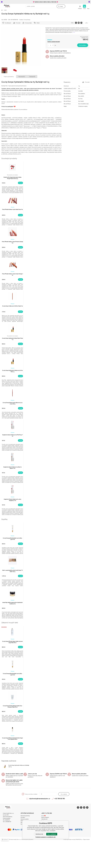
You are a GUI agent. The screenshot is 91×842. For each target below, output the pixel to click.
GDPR (22, 820)
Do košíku (82, 45)
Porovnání (18, 22)
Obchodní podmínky (25, 815)
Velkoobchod (44, 819)
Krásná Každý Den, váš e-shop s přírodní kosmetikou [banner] (7, 6)
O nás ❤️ (43, 815)
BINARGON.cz (79, 839)
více (74, 32)
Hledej (61, 6)
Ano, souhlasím (51, 834)
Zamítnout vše (39, 834)
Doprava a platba (25, 819)
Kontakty (23, 817)
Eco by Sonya (27, 19)
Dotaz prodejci (28, 22)
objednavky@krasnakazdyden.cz (39, 798)
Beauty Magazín (45, 817)
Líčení (5, 10)
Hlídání (38, 22)
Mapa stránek (86, 839)
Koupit (20, 183)
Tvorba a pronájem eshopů (69, 839)
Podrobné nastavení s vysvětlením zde (45, 837)
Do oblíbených (8, 22)
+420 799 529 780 (59, 798)
